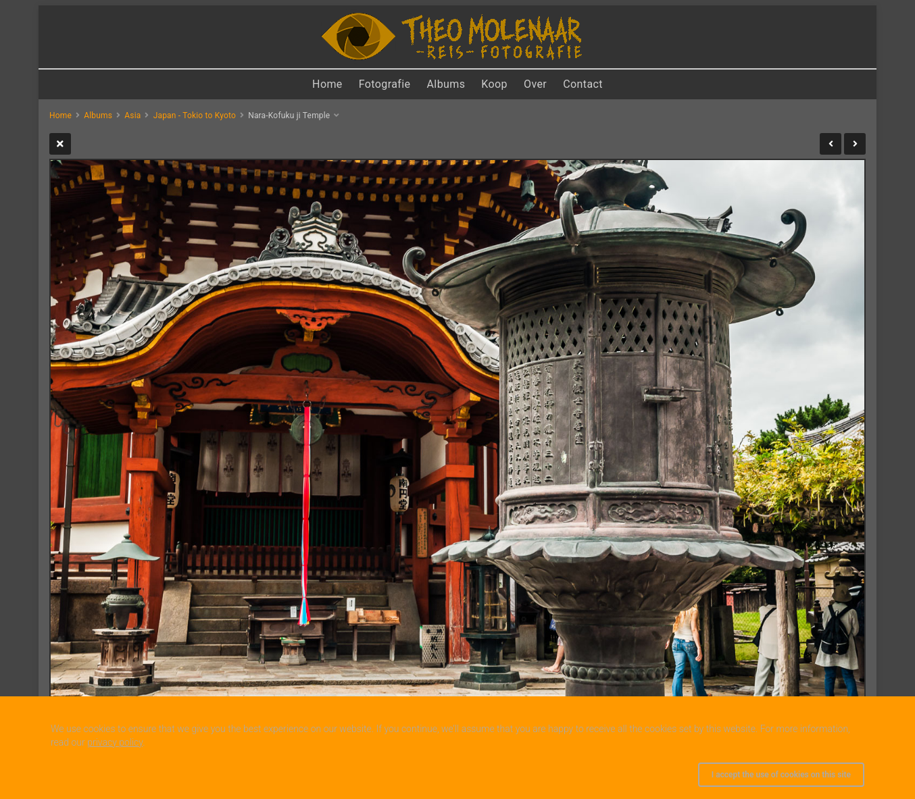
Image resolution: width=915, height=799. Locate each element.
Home (327, 84)
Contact (583, 84)
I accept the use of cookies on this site (781, 774)
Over (535, 84)
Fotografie (385, 84)
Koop (494, 84)
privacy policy (115, 742)
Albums (446, 84)
